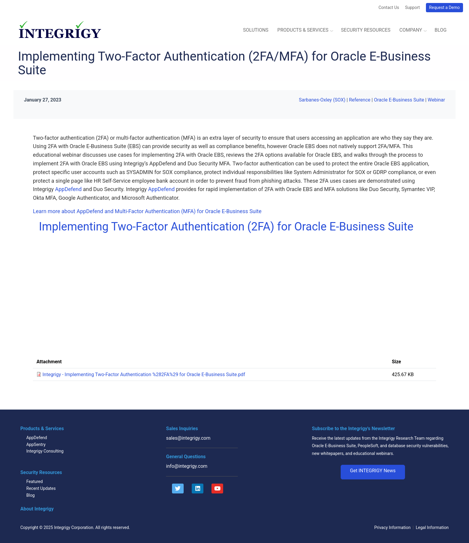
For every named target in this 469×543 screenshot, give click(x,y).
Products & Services (302, 30)
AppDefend (68, 189)
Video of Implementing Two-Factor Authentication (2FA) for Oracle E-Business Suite (134, 294)
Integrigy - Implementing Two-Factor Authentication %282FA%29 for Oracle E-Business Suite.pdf (143, 374)
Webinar (436, 100)
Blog (441, 30)
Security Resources (365, 30)
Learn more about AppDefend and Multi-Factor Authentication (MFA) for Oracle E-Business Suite (147, 211)
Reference (360, 100)
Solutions (255, 30)
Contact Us (388, 7)
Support (412, 7)
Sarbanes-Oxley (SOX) (322, 100)
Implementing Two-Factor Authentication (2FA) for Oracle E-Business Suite (226, 226)
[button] (373, 472)
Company (410, 30)
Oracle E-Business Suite (399, 100)
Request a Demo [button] (444, 7)
